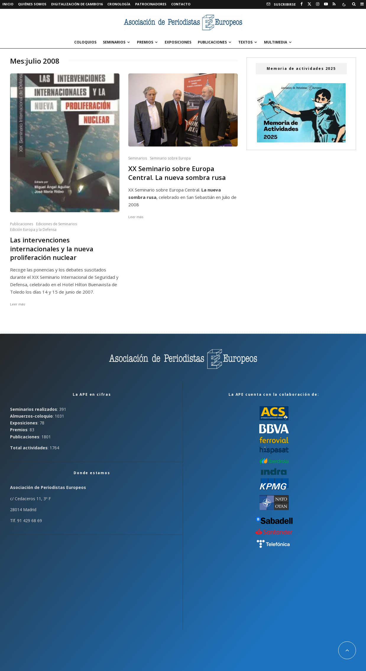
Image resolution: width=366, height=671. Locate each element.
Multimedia (275, 42)
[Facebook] (301, 4)
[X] (309, 4)
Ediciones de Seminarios (56, 223)
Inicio (7, 4)
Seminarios (114, 42)
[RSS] (334, 4)
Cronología (118, 4)
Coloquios (85, 42)
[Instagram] (318, 4)
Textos (245, 42)
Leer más (17, 304)
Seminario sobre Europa (170, 158)
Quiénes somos (32, 4)
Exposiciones (178, 42)
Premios (145, 42)
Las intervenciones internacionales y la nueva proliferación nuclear (51, 249)
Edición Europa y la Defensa (33, 229)
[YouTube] (326, 4)
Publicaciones (212, 42)
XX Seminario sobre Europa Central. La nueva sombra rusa (177, 172)
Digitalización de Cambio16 (77, 4)
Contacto (180, 4)
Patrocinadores (150, 4)
